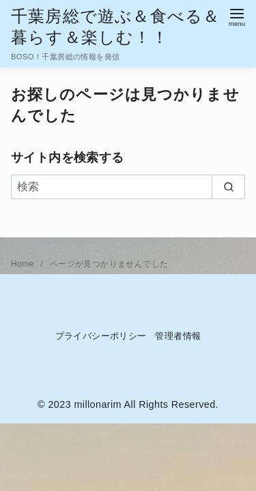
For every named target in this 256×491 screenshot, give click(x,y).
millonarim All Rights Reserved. (146, 404)
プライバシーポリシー (101, 336)
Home (23, 264)
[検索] (128, 187)
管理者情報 (178, 336)
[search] (228, 187)
